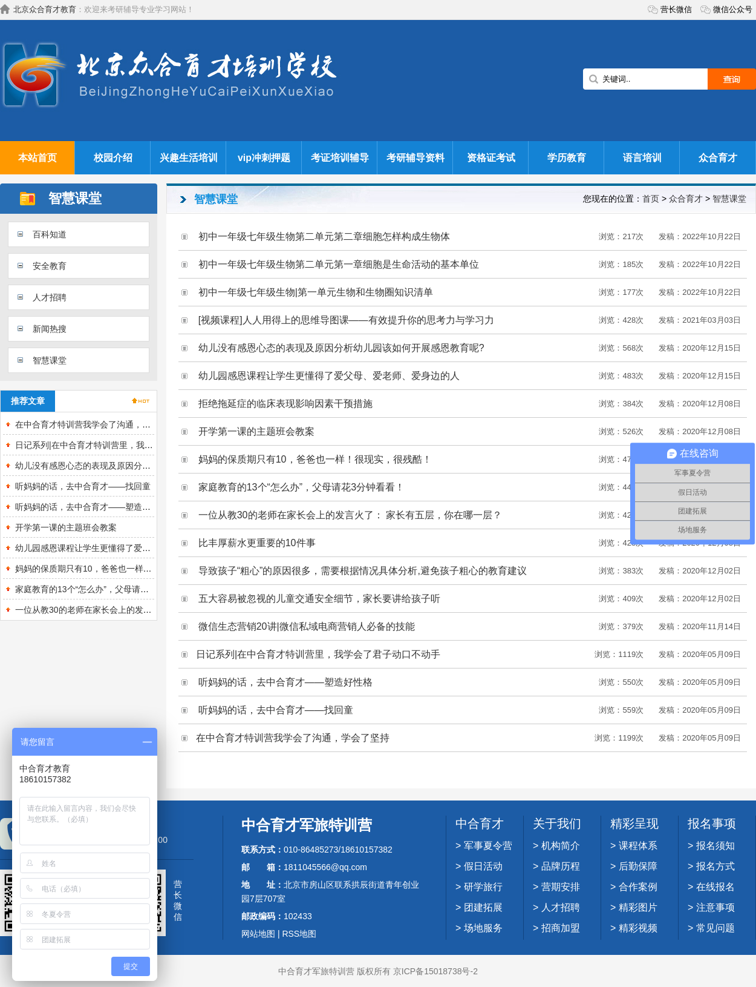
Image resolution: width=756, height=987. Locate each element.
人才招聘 (50, 297)
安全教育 (50, 266)
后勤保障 (638, 866)
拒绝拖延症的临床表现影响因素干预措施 (285, 403)
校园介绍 (113, 158)
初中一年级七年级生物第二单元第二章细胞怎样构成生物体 (324, 236)
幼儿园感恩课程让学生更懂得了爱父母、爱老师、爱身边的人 (129, 548)
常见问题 (715, 928)
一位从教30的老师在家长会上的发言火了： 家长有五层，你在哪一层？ (148, 610)
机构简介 (560, 845)
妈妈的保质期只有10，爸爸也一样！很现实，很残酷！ (117, 568)
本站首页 (37, 158)
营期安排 (560, 887)
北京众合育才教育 (44, 9)
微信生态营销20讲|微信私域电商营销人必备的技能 (306, 626)
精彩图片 (638, 907)
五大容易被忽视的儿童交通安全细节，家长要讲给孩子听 (319, 598)
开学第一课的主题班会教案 (66, 527)
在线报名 (715, 887)
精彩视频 (638, 928)
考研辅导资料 (415, 158)
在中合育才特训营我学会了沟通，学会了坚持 (99, 424)
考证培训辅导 (340, 158)
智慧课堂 (50, 360)
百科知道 (50, 234)
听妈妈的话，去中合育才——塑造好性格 (91, 507)
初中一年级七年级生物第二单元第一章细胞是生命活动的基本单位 (338, 264)
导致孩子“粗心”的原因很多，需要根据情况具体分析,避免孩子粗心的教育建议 (362, 571)
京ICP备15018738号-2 (435, 971)
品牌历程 (560, 866)
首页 (650, 198)
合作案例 (638, 887)
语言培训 (642, 158)
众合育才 (718, 158)
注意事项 (715, 907)
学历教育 (566, 158)
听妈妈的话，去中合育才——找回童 (83, 486)
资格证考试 (491, 158)
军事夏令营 (488, 845)
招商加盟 (560, 928)
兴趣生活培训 (189, 158)
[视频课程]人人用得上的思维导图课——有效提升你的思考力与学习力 (346, 320)
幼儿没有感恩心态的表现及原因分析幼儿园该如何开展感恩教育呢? (140, 465)
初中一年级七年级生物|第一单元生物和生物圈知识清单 (315, 292)
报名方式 (715, 866)
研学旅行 (483, 887)
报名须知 (715, 845)
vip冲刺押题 (264, 158)
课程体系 (638, 845)
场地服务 (483, 928)
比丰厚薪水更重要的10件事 (257, 543)
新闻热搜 (50, 329)
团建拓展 (483, 907)
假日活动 (483, 866)
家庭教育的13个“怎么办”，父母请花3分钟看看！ (105, 589)
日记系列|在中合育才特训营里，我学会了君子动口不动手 (122, 445)
